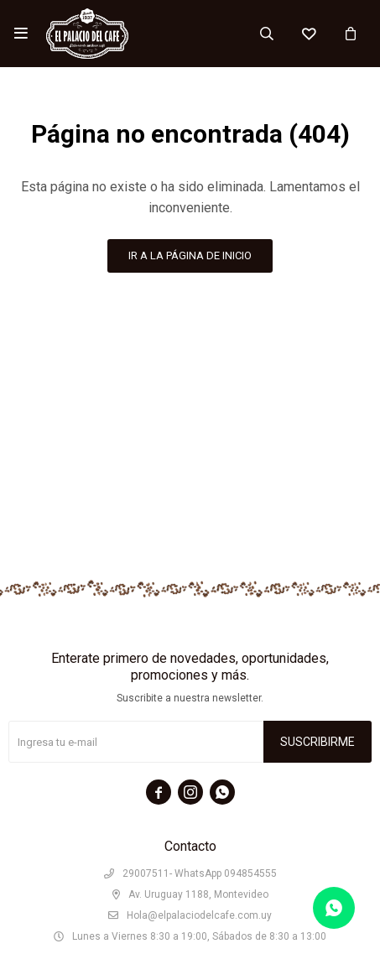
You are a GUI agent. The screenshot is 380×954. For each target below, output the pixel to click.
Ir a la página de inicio (190, 255)
